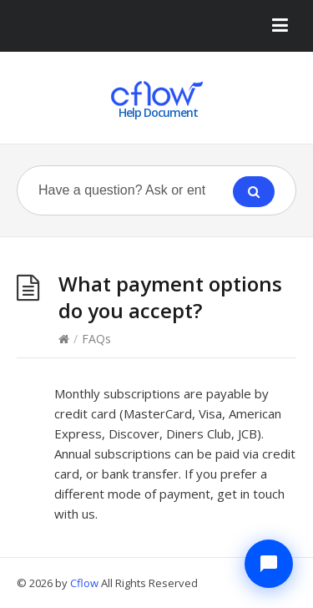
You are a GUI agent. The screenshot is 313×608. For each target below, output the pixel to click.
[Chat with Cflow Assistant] (269, 564)
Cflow (85, 582)
